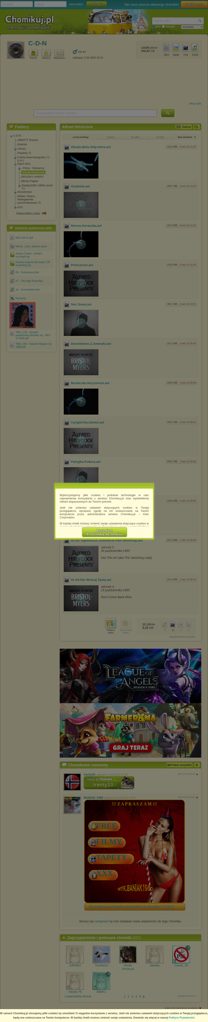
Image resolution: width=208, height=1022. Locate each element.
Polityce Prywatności (182, 1017)
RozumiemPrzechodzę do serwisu (105, 532)
